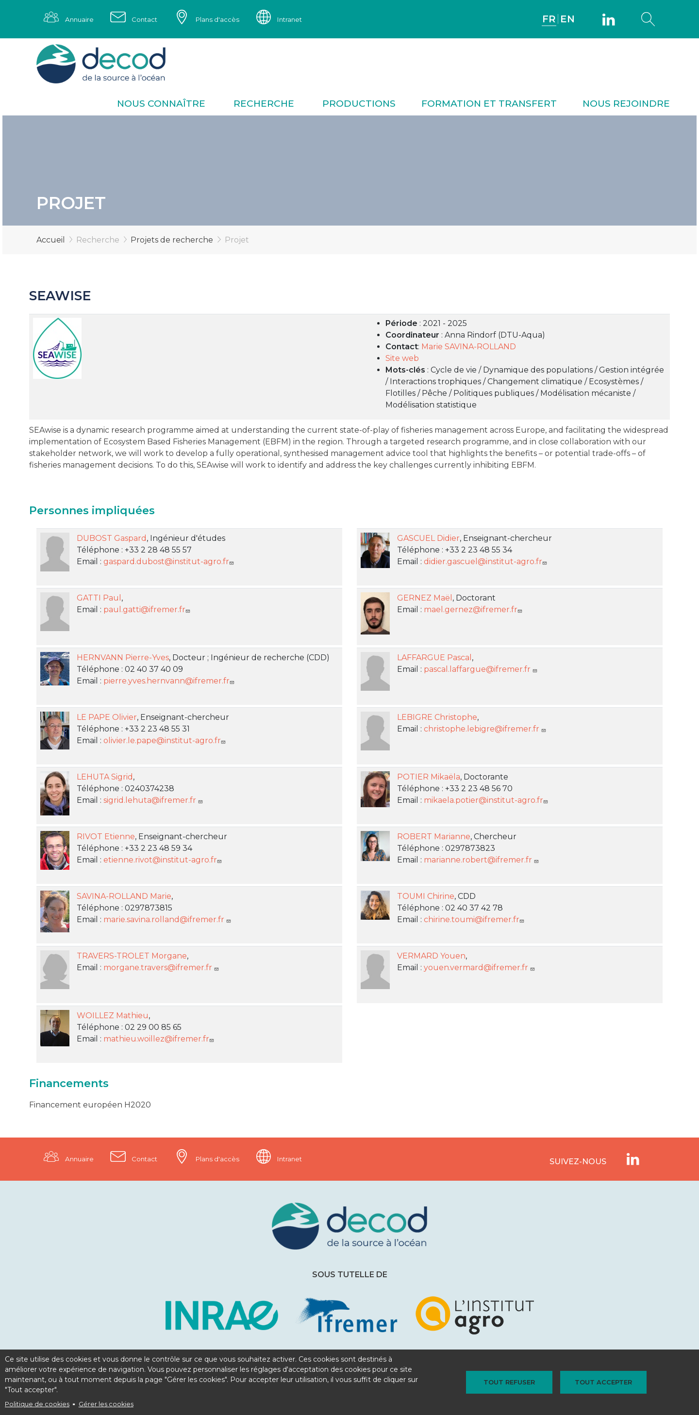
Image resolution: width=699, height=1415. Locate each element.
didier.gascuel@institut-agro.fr (486, 562)
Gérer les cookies (106, 1404)
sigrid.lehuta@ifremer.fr (154, 801)
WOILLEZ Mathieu (113, 1016)
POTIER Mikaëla (428, 777)
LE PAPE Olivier (107, 718)
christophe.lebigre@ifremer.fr (486, 729)
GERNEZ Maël (424, 598)
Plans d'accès (223, 19)
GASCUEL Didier (428, 539)
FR (548, 19)
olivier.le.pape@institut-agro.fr (165, 741)
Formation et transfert (489, 104)
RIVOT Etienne (106, 837)
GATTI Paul (99, 598)
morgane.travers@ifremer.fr (162, 968)
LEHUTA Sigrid (105, 777)
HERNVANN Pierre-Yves (123, 658)
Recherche (263, 104)
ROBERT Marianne (433, 837)
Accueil (50, 240)
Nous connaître (161, 104)
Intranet (298, 19)
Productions (359, 104)
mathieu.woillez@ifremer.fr (159, 1039)
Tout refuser (513, 1382)
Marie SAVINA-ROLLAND (468, 348)
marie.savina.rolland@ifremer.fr (168, 920)
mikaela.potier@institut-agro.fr (487, 801)
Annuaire (81, 19)
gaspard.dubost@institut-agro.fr (169, 562)
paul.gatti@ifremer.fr (147, 610)
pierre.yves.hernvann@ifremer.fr (169, 681)
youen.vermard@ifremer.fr (480, 968)
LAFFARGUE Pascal (434, 658)
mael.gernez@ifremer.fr (474, 610)
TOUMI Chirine (425, 897)
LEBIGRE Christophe (437, 718)
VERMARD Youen (431, 956)
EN (567, 19)
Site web (402, 359)
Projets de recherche (172, 240)
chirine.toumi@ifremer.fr (475, 920)
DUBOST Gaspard (112, 539)
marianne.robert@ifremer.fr (482, 860)
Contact (148, 19)
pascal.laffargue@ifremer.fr (481, 670)
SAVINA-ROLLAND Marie (124, 897)
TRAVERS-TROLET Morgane (132, 956)
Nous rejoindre (626, 104)
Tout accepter (599, 1382)
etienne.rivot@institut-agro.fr (163, 860)
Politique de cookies (37, 1404)
